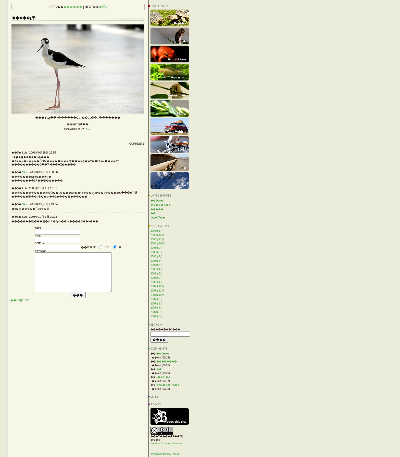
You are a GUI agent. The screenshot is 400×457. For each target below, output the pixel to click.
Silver (170, 144)
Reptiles (170, 18)
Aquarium (170, 72)
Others (170, 181)
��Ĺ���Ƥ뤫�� (168, 384)
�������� (161, 204)
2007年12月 (157, 286)
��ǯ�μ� (157, 200)
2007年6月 (157, 312)
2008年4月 (157, 269)
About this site (170, 416)
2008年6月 (157, 260)
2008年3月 (157, 273)
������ (73, 7)
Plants (170, 108)
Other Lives (170, 90)
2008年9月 (157, 247)
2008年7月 (157, 256)
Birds (89, 129)
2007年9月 (157, 299)
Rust (170, 163)
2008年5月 (157, 265)
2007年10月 (157, 295)
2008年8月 (157, 252)
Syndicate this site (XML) (165, 453)
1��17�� (158, 217)
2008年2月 (157, 277)
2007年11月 (157, 290)
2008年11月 (157, 239)
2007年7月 (157, 307)
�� (153, 213)
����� (157, 209)
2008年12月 (157, 235)
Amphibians (170, 54)
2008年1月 (157, 282)
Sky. (25, 172)
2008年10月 (157, 243)
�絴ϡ (103, 7)
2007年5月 (157, 316)
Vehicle (170, 126)
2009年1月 (157, 230)
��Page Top (19, 308)
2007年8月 (157, 303)
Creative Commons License (166, 443)
